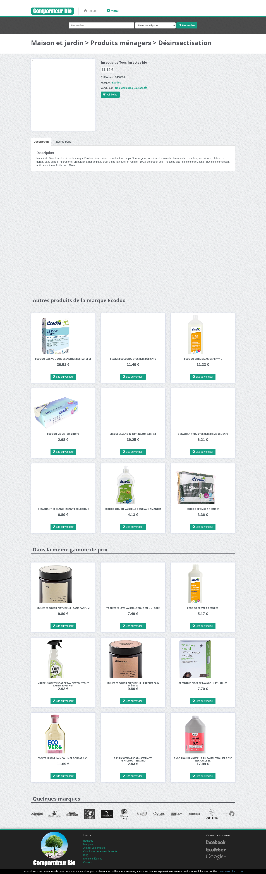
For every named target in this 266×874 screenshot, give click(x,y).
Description (41, 141)
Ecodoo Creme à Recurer (203, 608)
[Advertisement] (133, 201)
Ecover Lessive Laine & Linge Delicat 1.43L (63, 758)
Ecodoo (116, 82)
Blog (85, 855)
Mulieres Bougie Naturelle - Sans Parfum (63, 608)
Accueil (90, 11)
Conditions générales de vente (100, 851)
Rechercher (187, 25)
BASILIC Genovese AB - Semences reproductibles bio (133, 759)
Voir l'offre (110, 94)
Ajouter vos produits (94, 847)
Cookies (87, 862)
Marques (88, 844)
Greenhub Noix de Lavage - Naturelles (202, 683)
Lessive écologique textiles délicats (133, 358)
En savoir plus (227, 871)
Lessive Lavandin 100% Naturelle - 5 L (133, 433)
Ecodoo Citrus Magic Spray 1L (203, 358)
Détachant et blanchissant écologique (63, 509)
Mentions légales (92, 858)
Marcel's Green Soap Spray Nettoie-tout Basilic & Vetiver (63, 684)
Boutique (88, 840)
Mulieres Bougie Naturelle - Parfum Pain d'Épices (133, 684)
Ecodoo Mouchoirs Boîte (63, 433)
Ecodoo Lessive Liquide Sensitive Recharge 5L (63, 358)
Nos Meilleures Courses (129, 88)
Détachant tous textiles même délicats (203, 433)
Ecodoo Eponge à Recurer (202, 509)
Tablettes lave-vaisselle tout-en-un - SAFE (133, 608)
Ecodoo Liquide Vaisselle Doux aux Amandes (133, 509)
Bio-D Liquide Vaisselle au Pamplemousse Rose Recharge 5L (203, 759)
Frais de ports (62, 141)
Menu (113, 11)
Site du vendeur (63, 376)
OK (241, 871)
